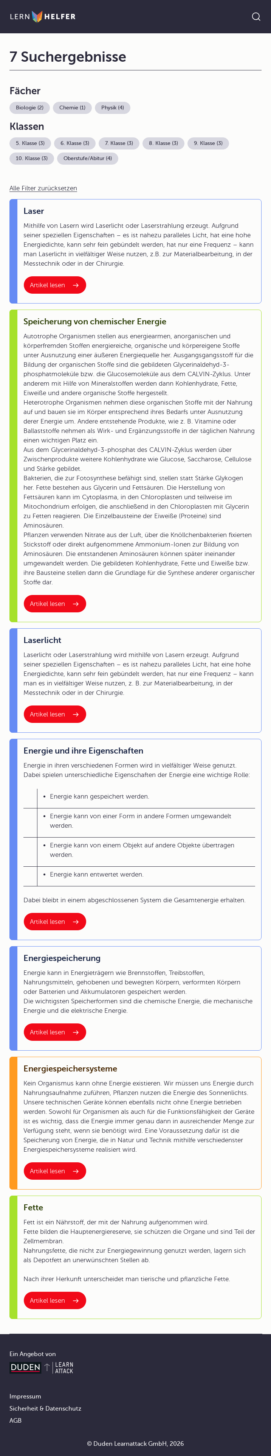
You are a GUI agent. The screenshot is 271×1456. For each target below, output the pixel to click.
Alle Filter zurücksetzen (43, 188)
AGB (15, 1421)
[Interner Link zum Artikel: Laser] (55, 285)
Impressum (25, 1397)
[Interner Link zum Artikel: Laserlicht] (55, 714)
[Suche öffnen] (256, 16)
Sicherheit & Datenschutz (45, 1409)
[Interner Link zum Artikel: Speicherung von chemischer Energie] (55, 604)
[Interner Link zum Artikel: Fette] (55, 1300)
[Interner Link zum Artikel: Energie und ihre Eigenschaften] (55, 922)
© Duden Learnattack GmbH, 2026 (135, 1443)
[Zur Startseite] (42, 16)
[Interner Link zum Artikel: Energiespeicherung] (55, 1032)
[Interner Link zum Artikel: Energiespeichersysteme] (55, 1171)
